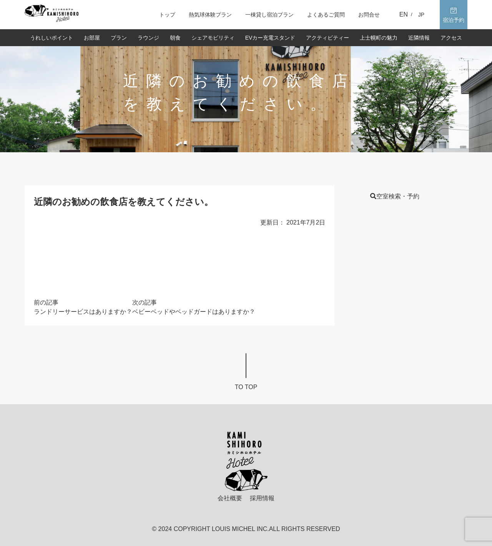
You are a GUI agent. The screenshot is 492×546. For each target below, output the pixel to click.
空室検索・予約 (394, 196)
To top (246, 387)
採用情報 (262, 498)
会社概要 (230, 498)
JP (421, 15)
